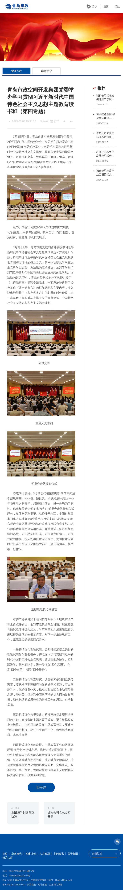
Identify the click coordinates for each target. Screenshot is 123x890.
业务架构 (16, 853)
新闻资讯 (59, 853)
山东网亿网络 (55, 884)
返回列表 (41, 787)
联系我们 (31, 884)
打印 (56, 121)
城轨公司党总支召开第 (59, 814)
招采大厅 (7, 857)
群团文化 (46, 71)
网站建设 (42, 884)
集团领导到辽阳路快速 (22, 814)
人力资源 (45, 853)
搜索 (106, 6)
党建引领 (30, 853)
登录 (94, 6)
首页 (5, 853)
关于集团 (73, 853)
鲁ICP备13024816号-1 (13, 884)
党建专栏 (16, 71)
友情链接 (104, 853)
